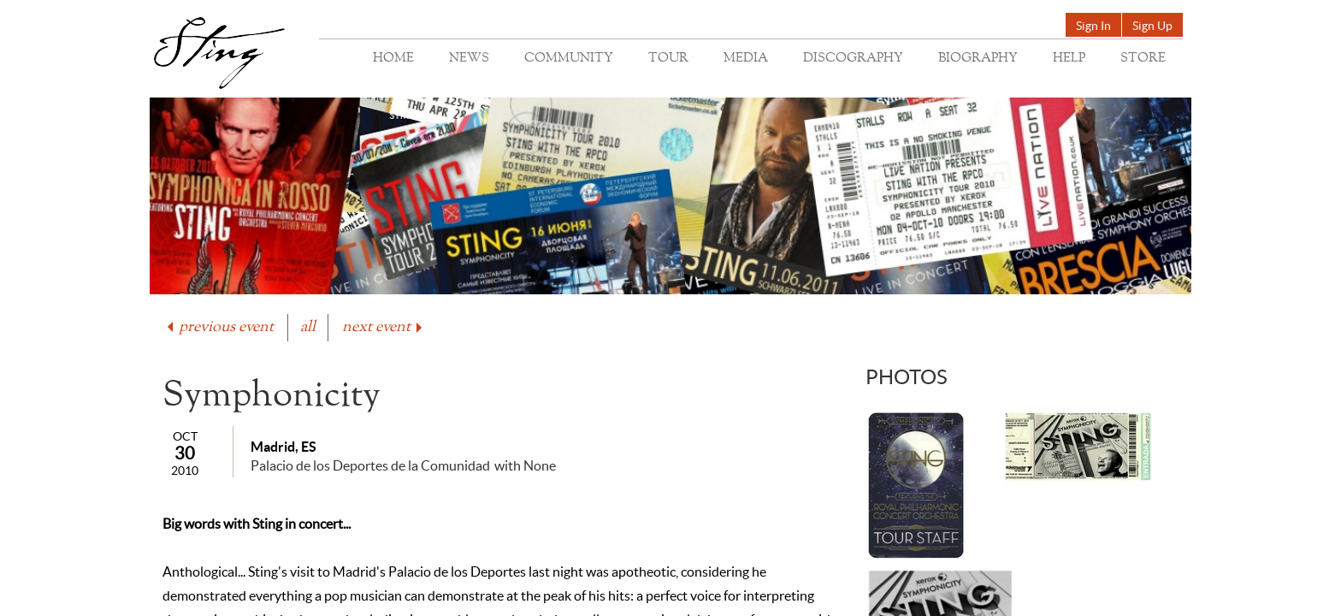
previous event (219, 327)
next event (383, 327)
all (308, 327)
